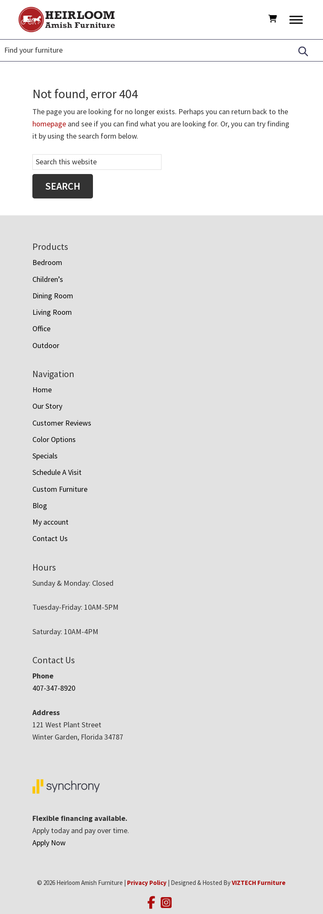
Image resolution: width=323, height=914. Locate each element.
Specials (45, 456)
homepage (49, 124)
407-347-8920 (53, 688)
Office (41, 328)
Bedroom (47, 262)
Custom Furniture (59, 489)
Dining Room (52, 295)
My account (50, 522)
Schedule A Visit (57, 472)
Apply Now (49, 842)
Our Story (47, 406)
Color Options (54, 439)
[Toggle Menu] (296, 20)
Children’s (47, 279)
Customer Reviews (61, 423)
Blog (39, 505)
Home (42, 389)
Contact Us (50, 538)
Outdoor (45, 345)
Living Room (52, 312)
